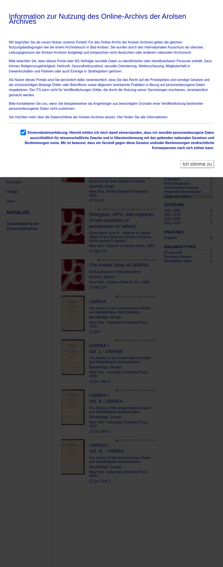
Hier (120, 117)
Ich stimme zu (197, 164)
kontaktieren (26, 103)
